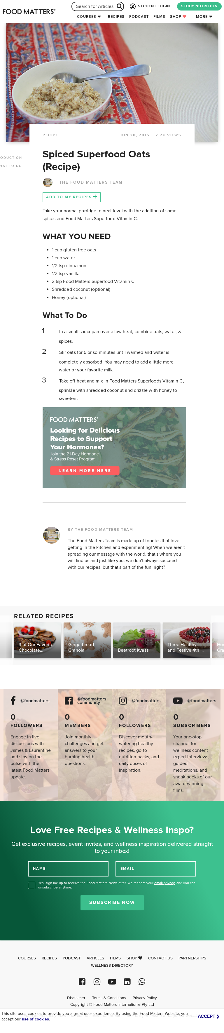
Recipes (116, 16)
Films (159, 16)
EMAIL (127, 868)
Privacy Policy (145, 998)
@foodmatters (35, 701)
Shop (178, 16)
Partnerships (192, 958)
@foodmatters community (91, 701)
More (202, 16)
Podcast (139, 16)
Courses (86, 16)
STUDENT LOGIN (149, 6)
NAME (39, 868)
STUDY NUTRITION (199, 6)
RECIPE (50, 135)
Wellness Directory (112, 965)
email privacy (164, 883)
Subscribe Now (112, 902)
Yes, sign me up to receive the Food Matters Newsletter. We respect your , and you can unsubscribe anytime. (116, 885)
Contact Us (160, 958)
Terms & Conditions (109, 998)
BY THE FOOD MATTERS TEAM (100, 529)
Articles (95, 958)
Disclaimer (76, 998)
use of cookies (35, 1019)
